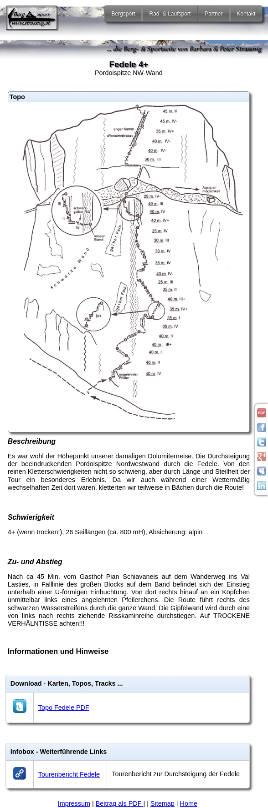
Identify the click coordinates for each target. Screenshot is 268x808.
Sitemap (162, 803)
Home (188, 803)
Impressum (74, 803)
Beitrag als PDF (120, 803)
